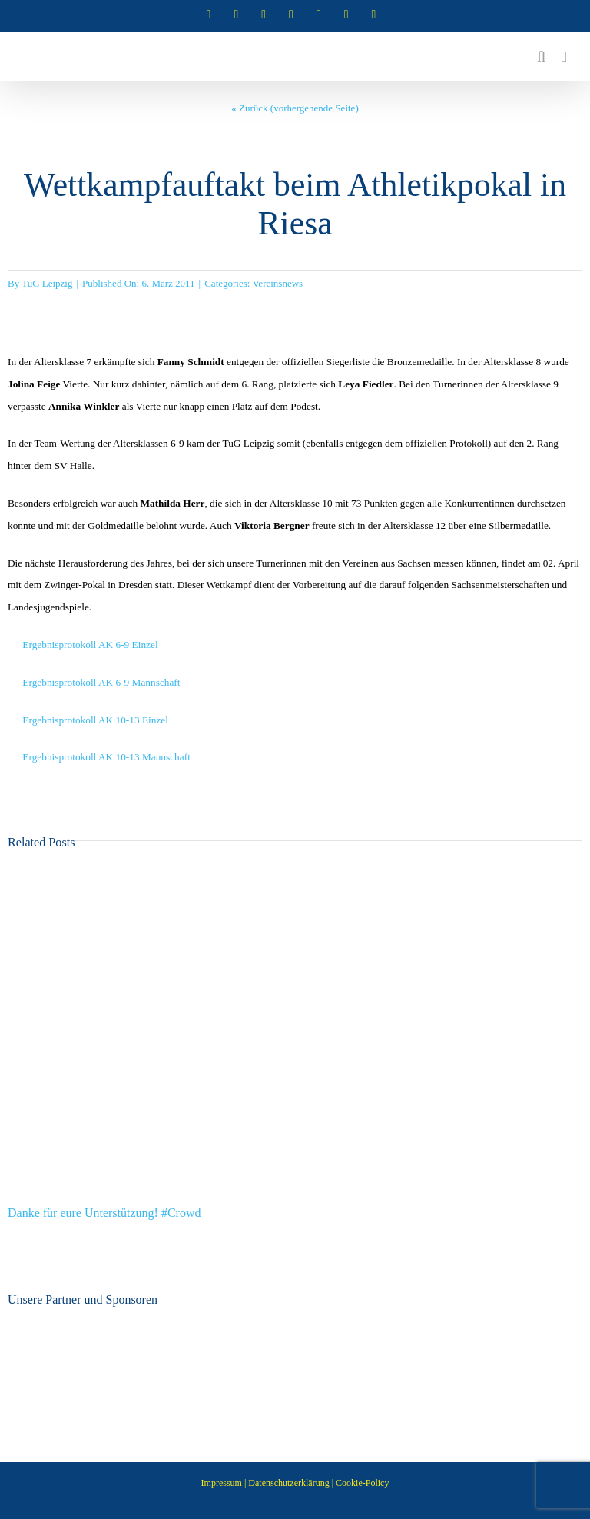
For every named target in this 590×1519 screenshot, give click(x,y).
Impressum (221, 1482)
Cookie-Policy (362, 1482)
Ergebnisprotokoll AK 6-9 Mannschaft (101, 682)
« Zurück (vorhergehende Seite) (294, 108)
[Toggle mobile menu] (564, 57)
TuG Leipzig (47, 283)
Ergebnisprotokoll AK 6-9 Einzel (89, 644)
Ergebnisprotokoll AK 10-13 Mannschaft (106, 757)
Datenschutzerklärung (288, 1482)
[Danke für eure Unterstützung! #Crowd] (295, 875)
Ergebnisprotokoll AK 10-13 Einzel (95, 720)
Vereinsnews (277, 283)
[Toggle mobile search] (541, 57)
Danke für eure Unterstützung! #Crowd (104, 1212)
